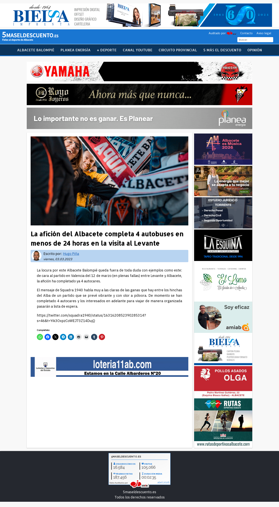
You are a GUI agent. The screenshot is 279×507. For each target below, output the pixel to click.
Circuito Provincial (178, 50)
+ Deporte (106, 50)
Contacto (246, 33)
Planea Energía (75, 50)
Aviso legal (264, 33)
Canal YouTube (137, 50)
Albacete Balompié (35, 50)
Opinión (254, 50)
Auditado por (217, 33)
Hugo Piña (71, 253)
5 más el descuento (222, 50)
